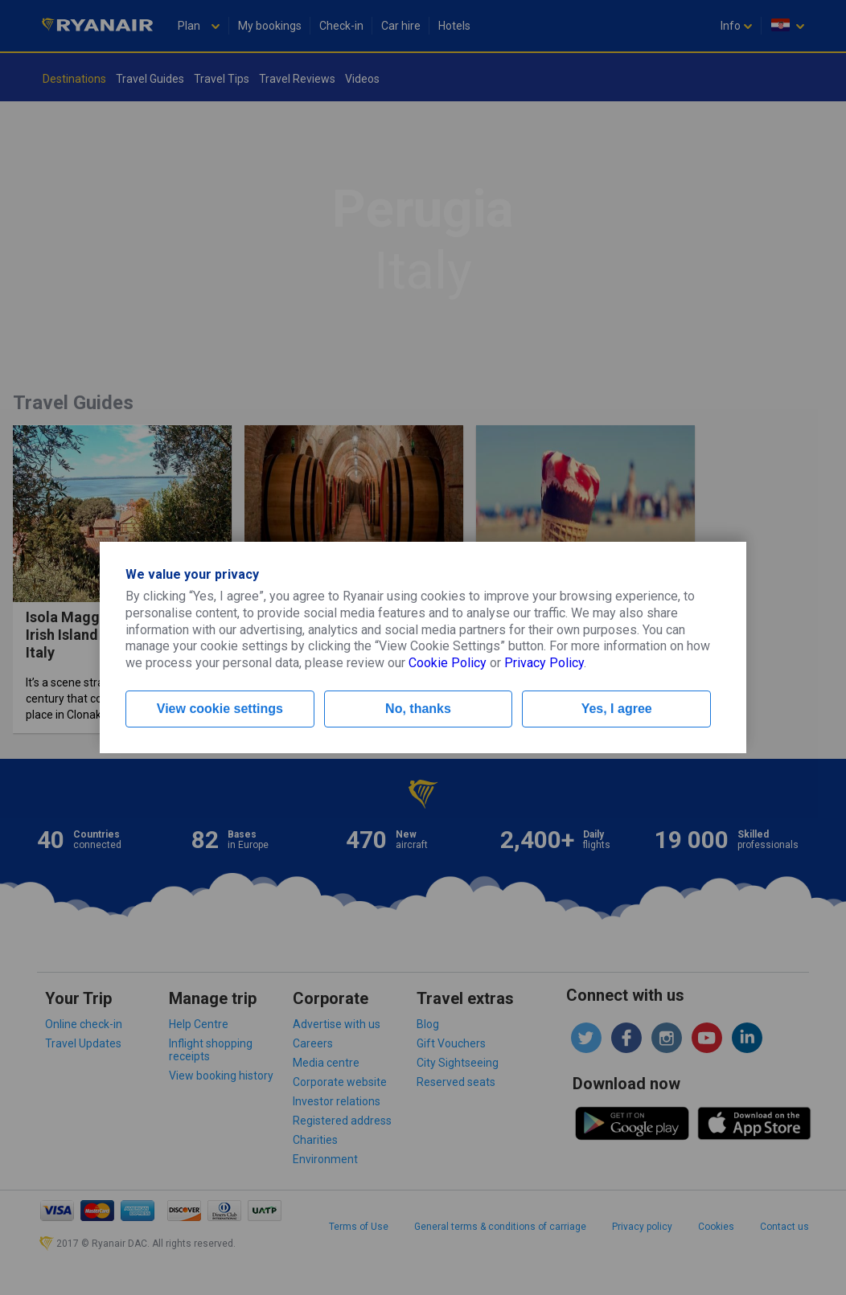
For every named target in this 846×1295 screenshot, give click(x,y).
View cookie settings (220, 708)
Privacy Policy (544, 662)
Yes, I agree (616, 708)
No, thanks (418, 708)
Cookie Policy (448, 662)
